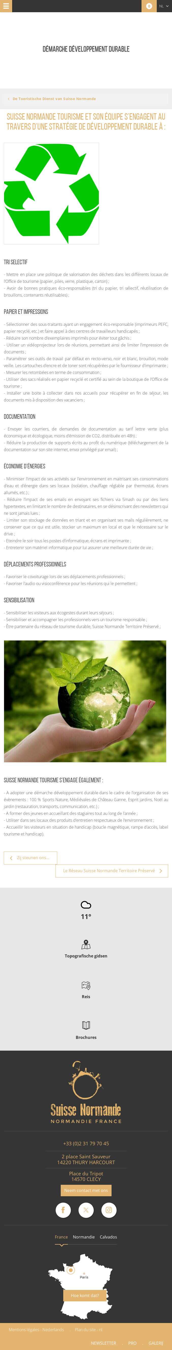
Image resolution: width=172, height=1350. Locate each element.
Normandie (84, 1237)
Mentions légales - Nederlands (36, 1329)
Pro (132, 1343)
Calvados (108, 1237)
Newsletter (103, 1343)
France (61, 1237)
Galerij (156, 1343)
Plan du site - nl (88, 1329)
